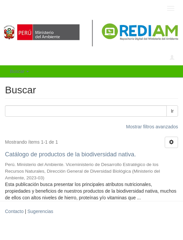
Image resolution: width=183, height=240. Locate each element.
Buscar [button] (19, 71)
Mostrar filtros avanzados (152, 126)
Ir (172, 111)
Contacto (14, 211)
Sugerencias (40, 211)
